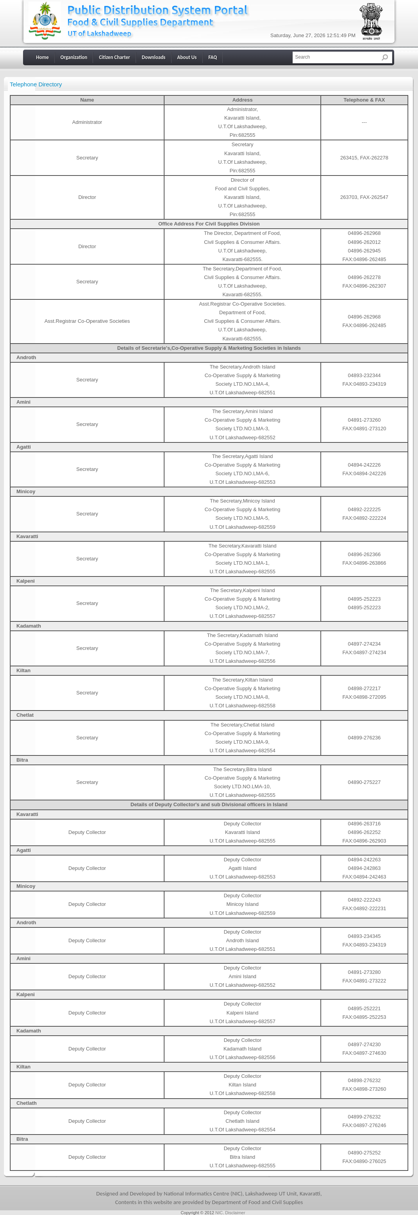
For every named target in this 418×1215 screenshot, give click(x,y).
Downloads (154, 57)
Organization (74, 57)
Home (42, 57)
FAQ (213, 57)
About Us (187, 57)
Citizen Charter (114, 57)
